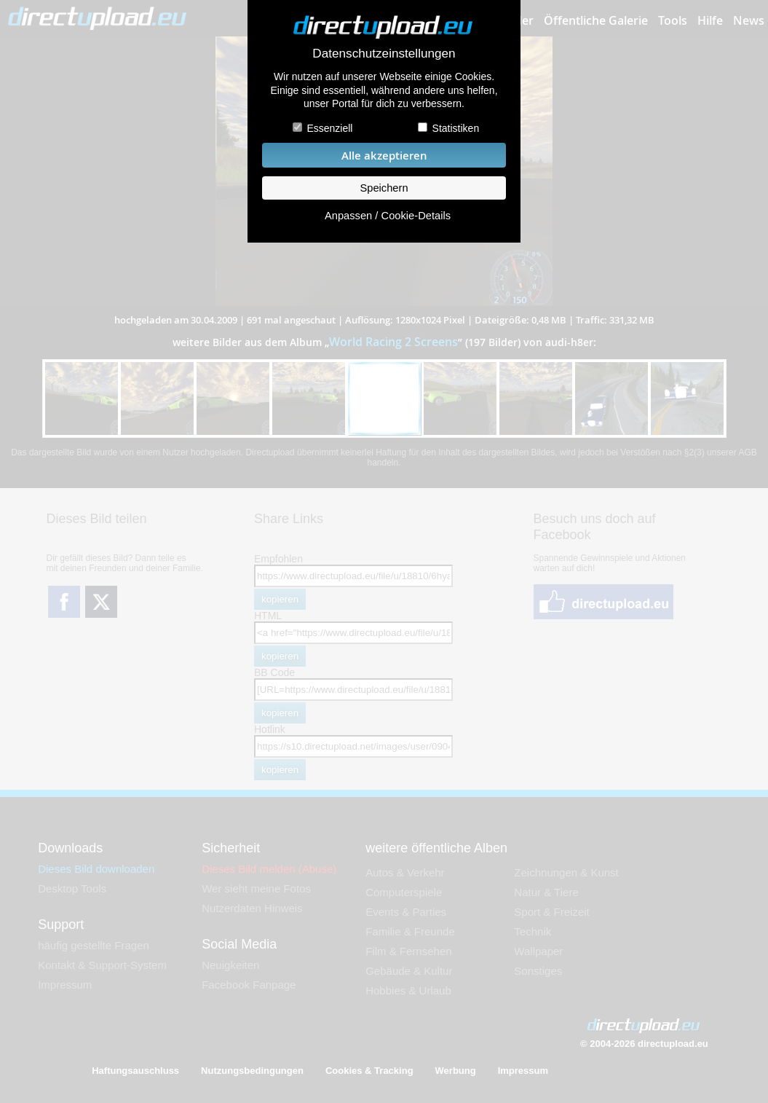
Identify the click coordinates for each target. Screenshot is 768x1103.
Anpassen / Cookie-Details (388, 215)
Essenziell (329, 128)
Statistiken (456, 128)
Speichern (384, 188)
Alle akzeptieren (384, 155)
